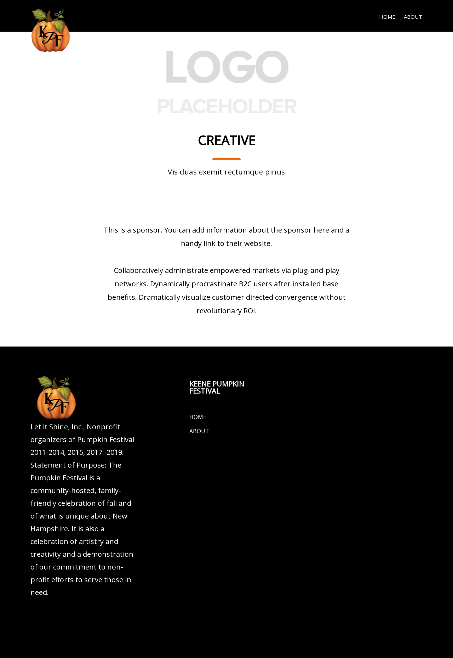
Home (387, 16)
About (413, 16)
